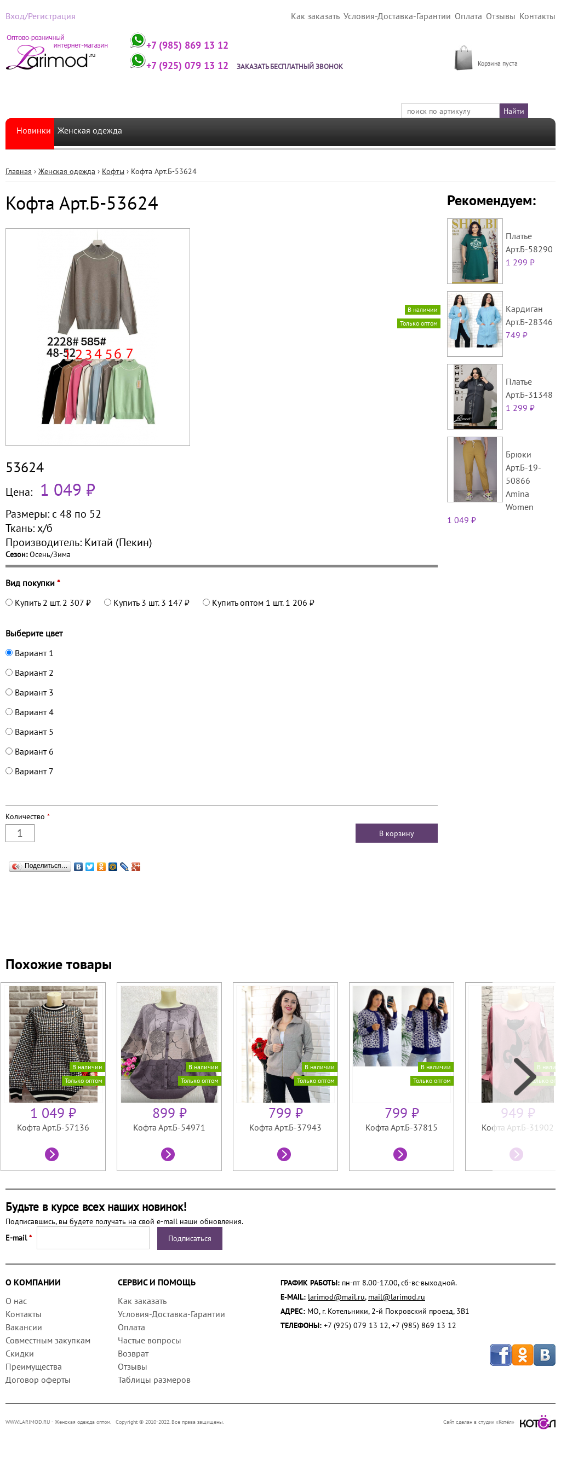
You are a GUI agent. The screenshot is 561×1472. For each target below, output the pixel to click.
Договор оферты (38, 1379)
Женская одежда (103, 131)
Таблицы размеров (154, 1379)
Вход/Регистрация (36, 16)
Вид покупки (32, 582)
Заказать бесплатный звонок (308, 66)
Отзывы (505, 16)
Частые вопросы (149, 1339)
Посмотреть (53, 1155)
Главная (18, 171)
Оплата (475, 16)
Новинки (35, 131)
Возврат (133, 1352)
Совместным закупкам (47, 1339)
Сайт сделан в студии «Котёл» (499, 1421)
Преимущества (33, 1365)
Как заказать (337, 16)
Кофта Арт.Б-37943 (285, 1126)
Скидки (19, 1352)
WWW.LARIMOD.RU (27, 1421)
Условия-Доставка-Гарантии (411, 16)
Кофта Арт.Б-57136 (53, 1126)
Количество (27, 816)
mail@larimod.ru (396, 1296)
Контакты (539, 16)
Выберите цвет (33, 632)
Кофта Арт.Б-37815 (401, 1126)
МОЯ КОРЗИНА (504, 50)
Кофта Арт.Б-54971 (169, 1126)
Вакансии (23, 1326)
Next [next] (524, 1076)
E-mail (18, 1237)
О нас (16, 1300)
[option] (59, 1076)
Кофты (113, 171)
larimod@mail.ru (336, 1296)
